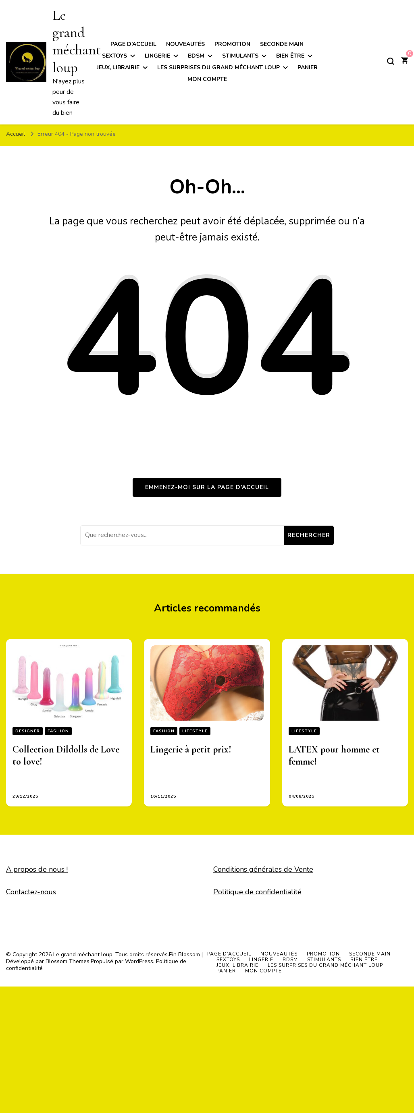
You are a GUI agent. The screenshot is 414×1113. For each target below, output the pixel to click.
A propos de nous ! (37, 869)
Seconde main (282, 44)
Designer (27, 731)
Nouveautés (185, 44)
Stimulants (240, 56)
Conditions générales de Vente (263, 869)
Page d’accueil (133, 44)
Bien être (290, 56)
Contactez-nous (31, 892)
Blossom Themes (67, 961)
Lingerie (157, 56)
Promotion (232, 44)
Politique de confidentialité (257, 892)
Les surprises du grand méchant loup (218, 67)
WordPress (139, 961)
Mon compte (207, 79)
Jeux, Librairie (118, 67)
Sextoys (114, 56)
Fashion (58, 731)
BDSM (196, 56)
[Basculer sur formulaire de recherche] (390, 61)
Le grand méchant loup (76, 41)
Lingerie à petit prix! (190, 749)
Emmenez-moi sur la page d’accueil (207, 487)
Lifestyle (195, 731)
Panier (307, 67)
